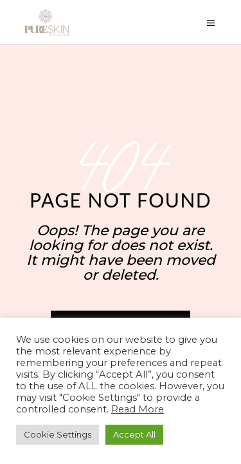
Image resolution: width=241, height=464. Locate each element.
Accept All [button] (134, 434)
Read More (137, 409)
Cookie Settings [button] (57, 434)
